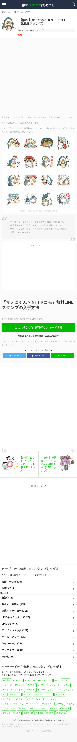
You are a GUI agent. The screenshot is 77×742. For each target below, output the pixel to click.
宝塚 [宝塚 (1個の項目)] (13, 708)
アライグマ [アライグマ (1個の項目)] (19, 685)
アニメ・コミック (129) (15, 630)
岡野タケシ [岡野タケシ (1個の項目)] (22, 708)
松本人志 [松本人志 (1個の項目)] (53, 708)
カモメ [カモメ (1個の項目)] (67, 685)
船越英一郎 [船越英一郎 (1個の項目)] (28, 713)
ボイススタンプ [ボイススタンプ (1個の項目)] (32, 704)
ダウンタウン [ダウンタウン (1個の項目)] (14, 694)
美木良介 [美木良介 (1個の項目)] (16, 713)
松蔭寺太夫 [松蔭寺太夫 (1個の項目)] (65, 708)
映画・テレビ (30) (12, 581)
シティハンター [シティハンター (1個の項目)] (54, 690)
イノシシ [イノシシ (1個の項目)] (31, 685)
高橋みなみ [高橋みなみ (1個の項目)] (61, 713)
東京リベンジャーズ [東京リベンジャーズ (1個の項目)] (38, 708)
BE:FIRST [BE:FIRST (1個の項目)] (17, 680)
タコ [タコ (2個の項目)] (4, 694)
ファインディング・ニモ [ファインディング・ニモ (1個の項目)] (13, 704)
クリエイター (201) (12, 650)
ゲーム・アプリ (39, 30)
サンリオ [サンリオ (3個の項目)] (41, 690)
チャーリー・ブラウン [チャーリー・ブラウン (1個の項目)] (43, 694)
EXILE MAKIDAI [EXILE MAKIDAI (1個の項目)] (38, 680)
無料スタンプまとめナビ (54, 720)
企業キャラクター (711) (15, 610)
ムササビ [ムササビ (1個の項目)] (60, 704)
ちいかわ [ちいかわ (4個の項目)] (65, 680)
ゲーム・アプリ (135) (14, 637)
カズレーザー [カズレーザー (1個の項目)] (55, 685)
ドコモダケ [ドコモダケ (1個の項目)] (7, 699)
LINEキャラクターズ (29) (16, 617)
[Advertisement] (37, 77)
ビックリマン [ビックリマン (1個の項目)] (48, 699)
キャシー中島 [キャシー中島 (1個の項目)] (16, 690)
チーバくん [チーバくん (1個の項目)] (60, 694)
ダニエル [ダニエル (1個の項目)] (27, 694)
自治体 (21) (8, 597)
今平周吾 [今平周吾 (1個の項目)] (70, 704)
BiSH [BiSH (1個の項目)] (27, 680)
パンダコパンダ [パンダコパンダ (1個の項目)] (33, 699)
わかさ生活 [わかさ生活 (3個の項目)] (7, 685)
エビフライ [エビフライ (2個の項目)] (42, 685)
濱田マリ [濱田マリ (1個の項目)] (6, 713)
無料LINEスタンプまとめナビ (39, 731)
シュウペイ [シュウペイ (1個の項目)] (68, 690)
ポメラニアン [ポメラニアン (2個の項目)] (47, 704)
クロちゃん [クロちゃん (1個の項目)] (30, 690)
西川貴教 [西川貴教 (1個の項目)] (39, 713)
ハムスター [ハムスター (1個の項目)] (19, 699)
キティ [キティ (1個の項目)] (5, 690)
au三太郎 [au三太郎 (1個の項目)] (6, 680)
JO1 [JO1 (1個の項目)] (50, 680)
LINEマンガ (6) (10, 624)
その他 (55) (8, 656)
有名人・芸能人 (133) (14, 604)
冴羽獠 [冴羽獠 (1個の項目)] (5, 708)
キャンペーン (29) (12, 643)
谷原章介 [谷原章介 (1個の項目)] (50, 713)
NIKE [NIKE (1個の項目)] (57, 680)
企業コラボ (8, 588)
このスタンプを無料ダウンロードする (38, 327)
